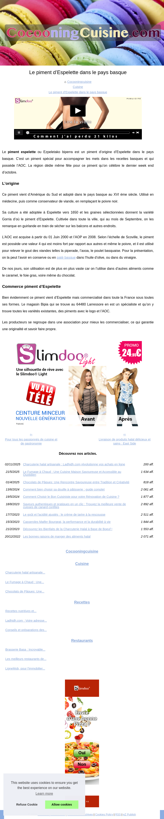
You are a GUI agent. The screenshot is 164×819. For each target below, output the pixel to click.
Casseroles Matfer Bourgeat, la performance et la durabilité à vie (67, 521)
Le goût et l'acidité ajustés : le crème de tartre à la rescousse (64, 514)
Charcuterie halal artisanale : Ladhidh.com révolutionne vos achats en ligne (74, 464)
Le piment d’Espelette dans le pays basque (78, 92)
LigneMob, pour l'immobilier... (25, 668)
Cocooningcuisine (79, 81)
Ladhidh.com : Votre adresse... (26, 620)
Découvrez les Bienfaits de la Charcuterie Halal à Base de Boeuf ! (67, 529)
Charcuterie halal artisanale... (25, 572)
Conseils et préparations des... (26, 630)
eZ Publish (129, 814)
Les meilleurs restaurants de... (25, 659)
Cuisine (78, 87)
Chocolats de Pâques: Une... (24, 591)
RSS (118, 814)
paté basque (66, 257)
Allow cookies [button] (62, 804)
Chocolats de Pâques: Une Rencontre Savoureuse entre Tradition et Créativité (76, 482)
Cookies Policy (104, 814)
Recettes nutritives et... (20, 611)
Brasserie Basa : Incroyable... (25, 649)
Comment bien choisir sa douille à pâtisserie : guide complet (64, 489)
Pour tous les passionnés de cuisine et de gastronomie (31, 441)
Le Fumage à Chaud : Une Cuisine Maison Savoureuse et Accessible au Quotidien (72, 473)
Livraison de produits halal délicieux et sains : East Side (125, 441)
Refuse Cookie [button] (26, 804)
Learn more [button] (44, 793)
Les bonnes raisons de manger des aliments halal (57, 536)
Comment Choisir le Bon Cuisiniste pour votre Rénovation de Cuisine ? (71, 496)
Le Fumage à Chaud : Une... (24, 582)
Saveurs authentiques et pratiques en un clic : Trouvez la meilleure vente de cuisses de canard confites (74, 506)
